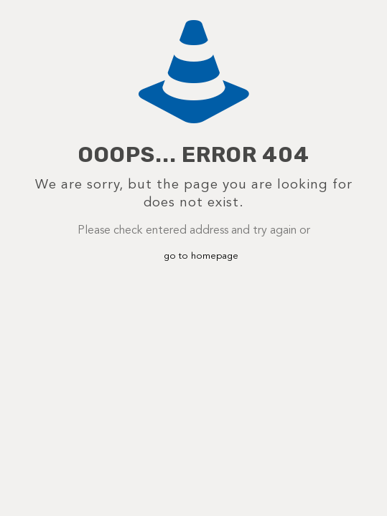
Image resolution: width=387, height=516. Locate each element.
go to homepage (201, 256)
